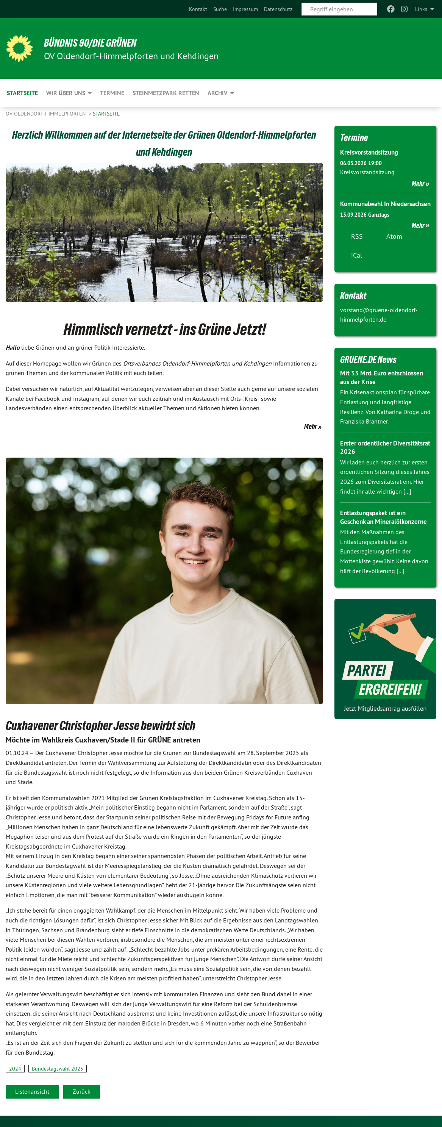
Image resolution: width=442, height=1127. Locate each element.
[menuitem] (198, 9)
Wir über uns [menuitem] (65, 93)
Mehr (310, 426)
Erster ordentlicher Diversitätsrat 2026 (368, 457)
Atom (394, 245)
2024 (15, 1068)
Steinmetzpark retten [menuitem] (166, 93)
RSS (357, 245)
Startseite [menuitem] (22, 93)
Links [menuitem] (421, 9)
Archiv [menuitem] (218, 93)
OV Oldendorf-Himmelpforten (46, 113)
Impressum (245, 9)
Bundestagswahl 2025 (57, 1068)
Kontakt (198, 9)
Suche (220, 9)
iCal (356, 264)
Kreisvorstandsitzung (371, 152)
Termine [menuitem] (112, 93)
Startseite (106, 113)
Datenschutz (278, 9)
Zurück (82, 1091)
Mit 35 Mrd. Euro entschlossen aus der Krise (384, 387)
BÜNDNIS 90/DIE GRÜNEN (99, 42)
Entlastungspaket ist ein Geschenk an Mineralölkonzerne (375, 531)
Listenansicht (32, 1091)
